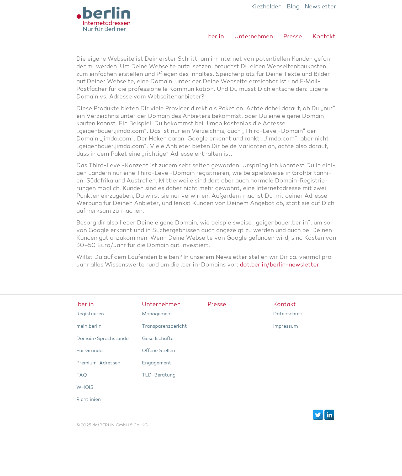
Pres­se (292, 37)
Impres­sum (285, 326)
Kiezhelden (266, 7)
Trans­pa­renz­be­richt (164, 326)
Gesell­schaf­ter (158, 338)
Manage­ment (157, 314)
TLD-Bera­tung (159, 375)
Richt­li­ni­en (88, 399)
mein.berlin (89, 326)
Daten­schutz (288, 314)
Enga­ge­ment (156, 363)
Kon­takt (324, 37)
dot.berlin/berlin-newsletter (279, 265)
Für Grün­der (90, 350)
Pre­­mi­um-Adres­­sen (98, 363)
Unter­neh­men (253, 37)
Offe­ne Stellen (158, 350)
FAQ (81, 375)
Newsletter (320, 7)
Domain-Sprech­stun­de (102, 338)
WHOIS (84, 387)
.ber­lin (215, 37)
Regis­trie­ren (90, 314)
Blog (293, 7)
